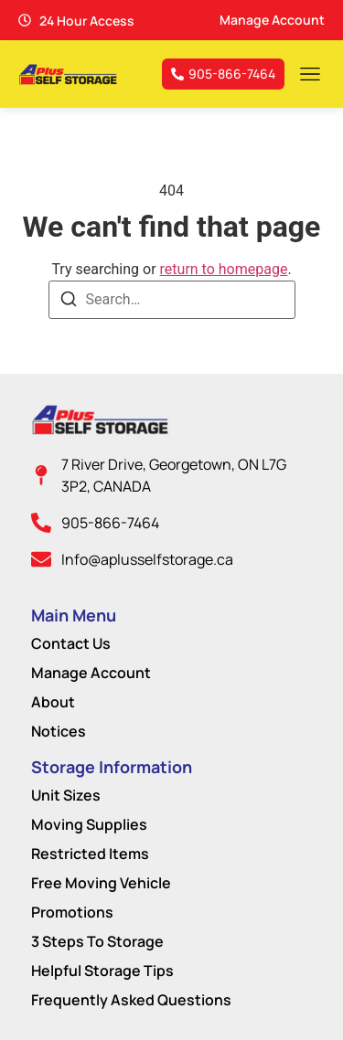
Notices (58, 731)
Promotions (72, 912)
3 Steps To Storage (97, 941)
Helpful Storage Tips (102, 970)
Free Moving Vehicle (101, 883)
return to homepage (224, 269)
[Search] (68, 302)
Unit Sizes (66, 795)
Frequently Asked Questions (131, 1000)
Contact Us (71, 643)
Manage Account (91, 672)
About (53, 702)
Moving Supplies (89, 824)
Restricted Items (90, 853)
